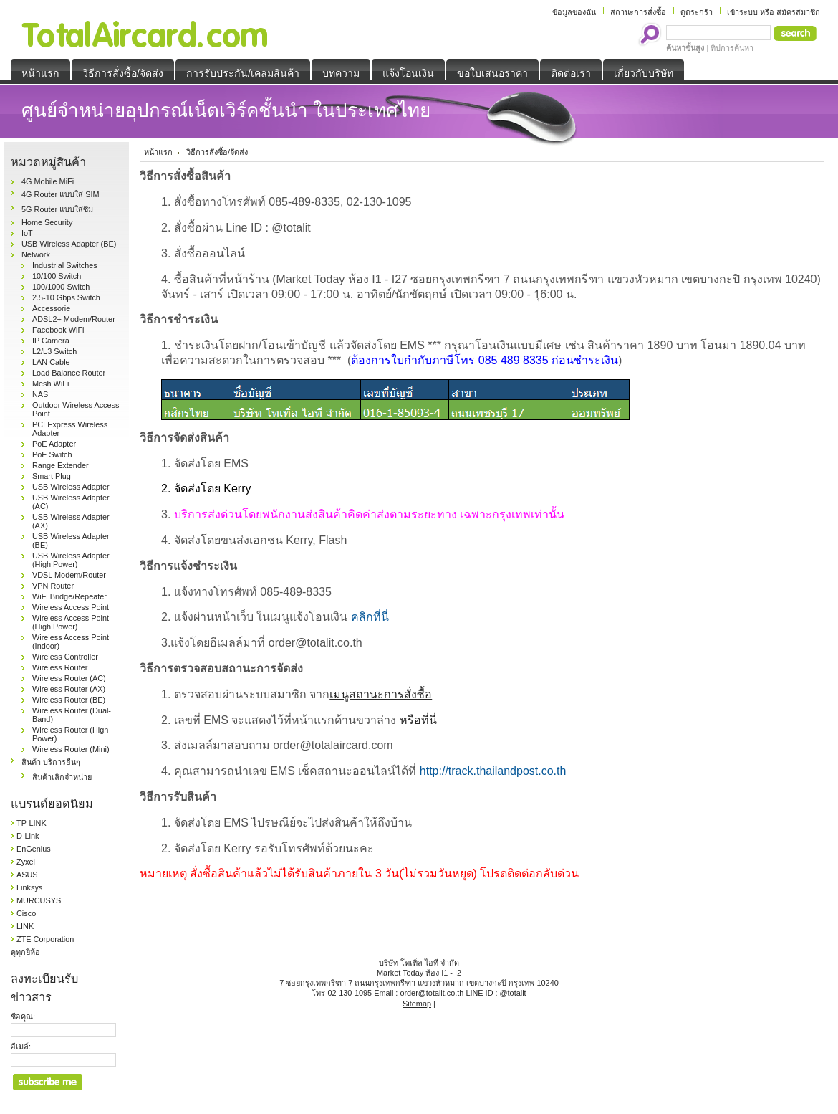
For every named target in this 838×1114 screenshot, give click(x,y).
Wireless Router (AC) (69, 678)
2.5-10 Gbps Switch (66, 297)
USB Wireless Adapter (71, 486)
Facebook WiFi (58, 329)
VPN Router (53, 585)
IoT (27, 233)
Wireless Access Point (70, 607)
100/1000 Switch (61, 286)
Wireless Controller (65, 656)
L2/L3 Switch (54, 351)
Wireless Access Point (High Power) (70, 622)
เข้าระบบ (742, 12)
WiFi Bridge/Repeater (69, 596)
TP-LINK (31, 823)
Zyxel (25, 861)
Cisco (26, 913)
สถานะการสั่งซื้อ (638, 12)
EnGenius (33, 848)
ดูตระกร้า (696, 12)
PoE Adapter (54, 443)
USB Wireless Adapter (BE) (68, 243)
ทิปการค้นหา (732, 48)
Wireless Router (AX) (68, 689)
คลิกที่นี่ (370, 617)
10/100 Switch (56, 276)
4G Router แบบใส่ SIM (60, 194)
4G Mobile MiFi (47, 181)
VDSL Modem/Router (69, 575)
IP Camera (50, 340)
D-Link (27, 836)
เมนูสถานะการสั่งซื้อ (380, 694)
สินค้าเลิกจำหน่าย (62, 777)
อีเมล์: (21, 1046)
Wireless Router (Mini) (71, 749)
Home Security (46, 222)
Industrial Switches (64, 265)
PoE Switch (52, 454)
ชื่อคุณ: (23, 1016)
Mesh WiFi (50, 383)
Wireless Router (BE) (68, 699)
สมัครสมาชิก (798, 12)
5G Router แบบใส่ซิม (57, 209)
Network (35, 254)
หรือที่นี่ (418, 720)
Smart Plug (51, 476)
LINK (25, 926)
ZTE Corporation (45, 939)
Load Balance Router (68, 372)
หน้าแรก (158, 152)
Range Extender (60, 465)
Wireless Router (59, 667)
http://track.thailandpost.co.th (493, 771)
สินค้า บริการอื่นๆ (50, 762)
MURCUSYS (38, 900)
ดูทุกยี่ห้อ (25, 952)
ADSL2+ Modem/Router (73, 319)
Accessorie (51, 308)
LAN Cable (51, 362)
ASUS (27, 874)
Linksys (29, 887)
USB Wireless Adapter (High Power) (71, 559)
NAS (40, 394)
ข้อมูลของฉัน (574, 12)
